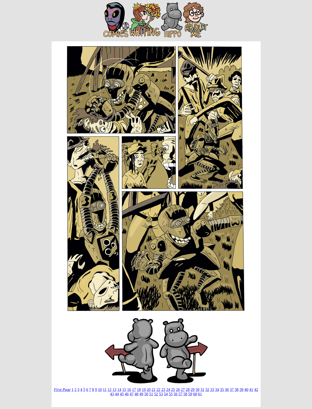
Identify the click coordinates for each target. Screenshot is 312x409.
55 (171, 394)
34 (217, 389)
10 (100, 389)
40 (246, 389)
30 (197, 389)
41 (251, 389)
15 (124, 389)
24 (168, 389)
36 (227, 389)
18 (139, 389)
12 (109, 389)
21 (153, 389)
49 (141, 394)
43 (112, 394)
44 (117, 394)
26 (178, 389)
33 (212, 389)
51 (151, 394)
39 (241, 389)
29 (192, 389)
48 (137, 394)
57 (181, 394)
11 (105, 389)
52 (156, 394)
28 (188, 389)
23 (163, 389)
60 (195, 394)
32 (207, 389)
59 (190, 394)
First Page (62, 389)
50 (146, 394)
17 (134, 389)
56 (176, 394)
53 (161, 394)
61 (200, 394)
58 (185, 394)
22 (158, 389)
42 (256, 389)
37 (232, 389)
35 (222, 389)
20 (149, 389)
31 (202, 389)
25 (173, 389)
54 (166, 394)
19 (144, 389)
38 (236, 389)
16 (129, 389)
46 (127, 394)
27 (183, 389)
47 (132, 394)
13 (114, 389)
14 (119, 389)
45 (122, 394)
